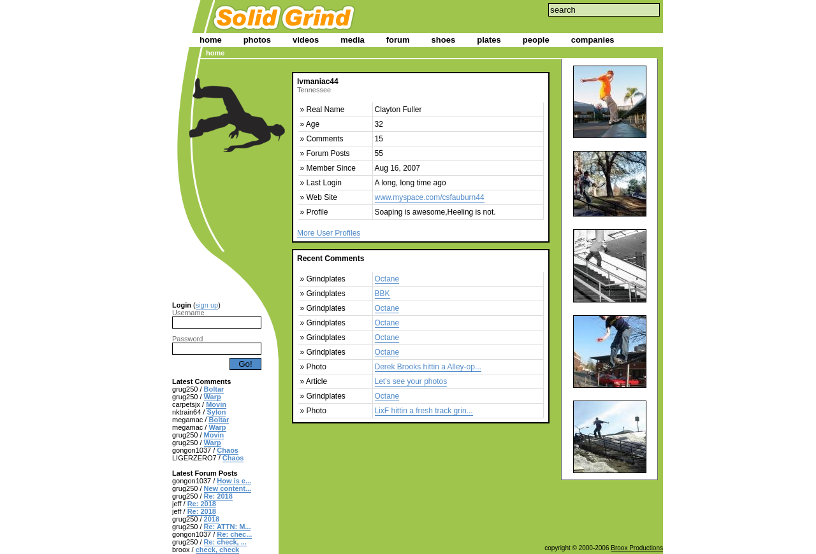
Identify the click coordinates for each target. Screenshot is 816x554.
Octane (387, 278)
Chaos (227, 450)
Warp (212, 397)
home (211, 40)
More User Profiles (328, 233)
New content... (228, 488)
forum (398, 40)
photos (257, 40)
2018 (211, 519)
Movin (216, 404)
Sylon (216, 412)
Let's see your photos (411, 381)
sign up (207, 305)
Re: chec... (234, 534)
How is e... (234, 481)
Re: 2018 (218, 496)
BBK (382, 293)
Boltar (214, 389)
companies (593, 40)
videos (306, 40)
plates (489, 40)
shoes (444, 40)
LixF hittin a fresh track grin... (424, 410)
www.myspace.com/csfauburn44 (429, 197)
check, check (218, 549)
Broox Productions (637, 547)
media (352, 40)
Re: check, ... (225, 542)
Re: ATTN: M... (227, 526)
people (536, 40)
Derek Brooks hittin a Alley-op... (428, 366)
